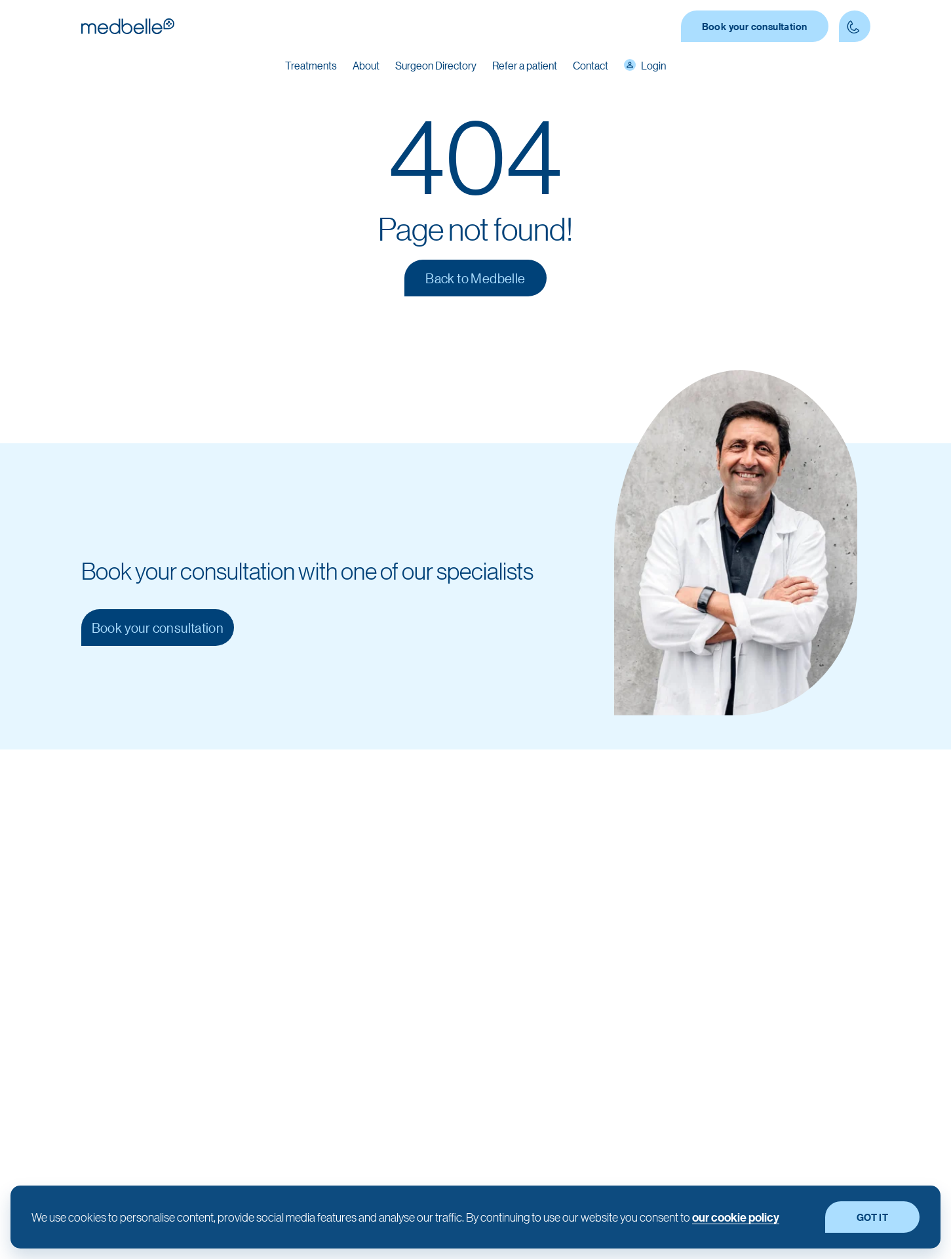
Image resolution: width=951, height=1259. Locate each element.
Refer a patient (524, 65)
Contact (590, 65)
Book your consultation (754, 26)
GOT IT (872, 1217)
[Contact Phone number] (854, 26)
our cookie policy (735, 1217)
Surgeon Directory (435, 65)
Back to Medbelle (475, 278)
